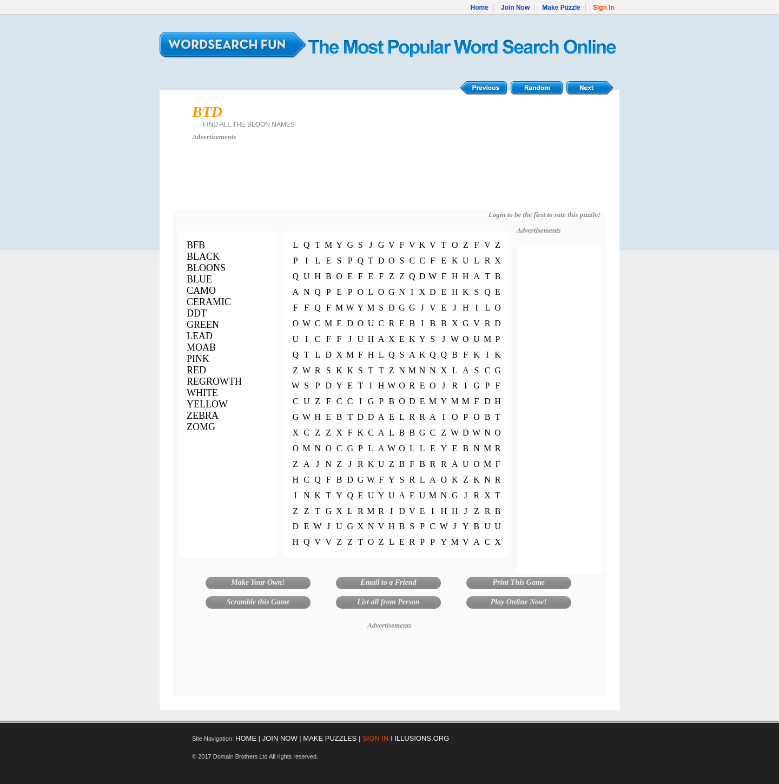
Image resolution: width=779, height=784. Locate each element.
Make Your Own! (258, 582)
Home (479, 7)
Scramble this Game (258, 602)
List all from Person (388, 602)
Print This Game (519, 582)
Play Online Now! (519, 602)
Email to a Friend (388, 582)
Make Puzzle (561, 7)
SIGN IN (375, 738)
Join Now (515, 7)
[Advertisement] (389, 180)
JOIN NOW (280, 738)
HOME (245, 738)
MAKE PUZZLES (330, 738)
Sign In (604, 7)
